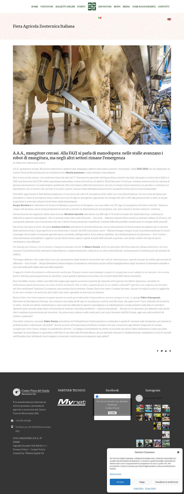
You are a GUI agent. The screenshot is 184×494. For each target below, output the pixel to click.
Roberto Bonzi (32, 163)
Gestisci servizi (115, 474)
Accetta (120, 482)
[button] (178, 452)
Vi (157, 423)
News (43, 163)
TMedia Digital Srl (34, 453)
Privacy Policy (150, 488)
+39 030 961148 (23, 420)
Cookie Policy (139, 488)
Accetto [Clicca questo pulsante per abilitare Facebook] (112, 413)
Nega (142, 482)
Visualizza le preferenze (166, 482)
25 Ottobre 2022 (19, 163)
